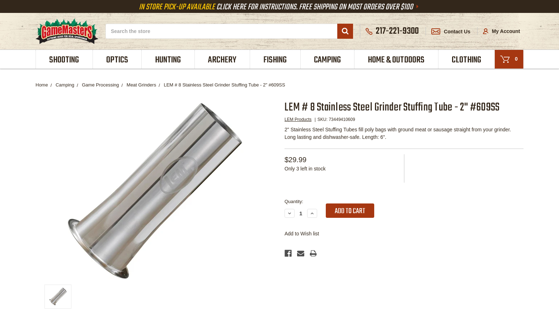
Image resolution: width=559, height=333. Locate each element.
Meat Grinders (141, 85)
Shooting (64, 60)
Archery (222, 60)
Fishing (275, 60)
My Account (501, 31)
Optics (117, 60)
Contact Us (450, 31)
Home (42, 85)
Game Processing (100, 85)
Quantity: (294, 201)
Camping (327, 60)
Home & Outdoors (396, 60)
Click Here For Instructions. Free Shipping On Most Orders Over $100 (279, 7)
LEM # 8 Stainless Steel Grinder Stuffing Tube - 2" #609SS (224, 85)
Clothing (466, 60)
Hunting (168, 60)
